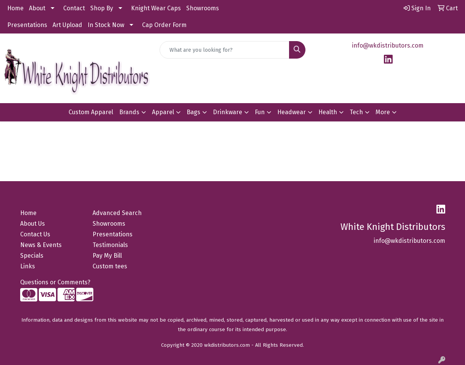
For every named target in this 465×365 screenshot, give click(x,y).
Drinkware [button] (227, 112)
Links (27, 266)
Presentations (27, 25)
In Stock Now (106, 25)
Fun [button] (260, 112)
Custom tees (110, 266)
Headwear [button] (291, 112)
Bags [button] (193, 112)
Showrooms (202, 8)
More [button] (383, 112)
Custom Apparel (91, 112)
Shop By (101, 8)
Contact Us (35, 234)
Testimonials (110, 245)
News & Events (41, 245)
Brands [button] (129, 112)
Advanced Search (117, 213)
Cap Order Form (164, 25)
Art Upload (67, 25)
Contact (74, 8)
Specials (31, 255)
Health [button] (327, 112)
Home (15, 8)
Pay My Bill (107, 255)
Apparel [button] (163, 112)
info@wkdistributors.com (387, 45)
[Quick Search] (224, 50)
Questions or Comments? (55, 282)
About (37, 8)
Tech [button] (356, 112)
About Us (32, 223)
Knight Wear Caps (156, 8)
